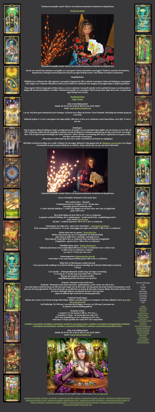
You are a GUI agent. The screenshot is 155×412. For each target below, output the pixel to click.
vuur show (143, 312)
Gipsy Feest (77, 99)
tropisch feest (143, 308)
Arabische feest (77, 97)
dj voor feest (83, 219)
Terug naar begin (77, 11)
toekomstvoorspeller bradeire (56, 402)
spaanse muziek (143, 315)
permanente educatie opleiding (143, 321)
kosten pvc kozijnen (143, 333)
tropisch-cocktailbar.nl (143, 328)
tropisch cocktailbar (143, 339)
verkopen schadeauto (143, 331)
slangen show (143, 310)
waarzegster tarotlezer (100, 226)
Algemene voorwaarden (112, 143)
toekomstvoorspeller (32, 398)
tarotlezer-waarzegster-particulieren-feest (104, 326)
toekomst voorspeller (48, 398)
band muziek (143, 335)
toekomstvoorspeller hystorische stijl (77, 405)
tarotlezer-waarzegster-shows (76, 324)
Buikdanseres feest (143, 313)
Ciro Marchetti (102, 394)
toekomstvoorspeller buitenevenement (84, 402)
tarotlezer (48, 324)
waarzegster (58, 324)
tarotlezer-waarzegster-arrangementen (105, 324)
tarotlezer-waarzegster (34, 324)
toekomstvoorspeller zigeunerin (118, 398)
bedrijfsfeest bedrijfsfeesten (143, 326)
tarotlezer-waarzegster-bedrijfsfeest (71, 326)
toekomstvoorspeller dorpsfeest (111, 402)
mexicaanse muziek (143, 317)
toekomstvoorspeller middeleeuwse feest (63, 400)
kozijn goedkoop (143, 341)
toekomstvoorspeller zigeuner (93, 398)
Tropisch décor (143, 319)
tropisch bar (143, 324)
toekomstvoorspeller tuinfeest (69, 398)
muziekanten (143, 337)
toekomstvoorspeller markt (36, 400)
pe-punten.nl (143, 322)
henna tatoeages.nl (87, 245)
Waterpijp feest (89, 232)
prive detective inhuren (143, 330)
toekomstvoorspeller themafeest (92, 400)
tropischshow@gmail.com (80, 108)
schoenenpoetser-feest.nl (85, 256)
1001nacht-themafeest (143, 342)
